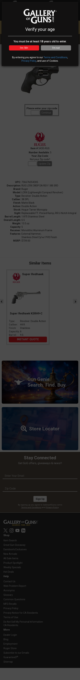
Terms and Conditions (55, 57)
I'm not (56, 48)
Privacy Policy (28, 60)
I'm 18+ (24, 48)
